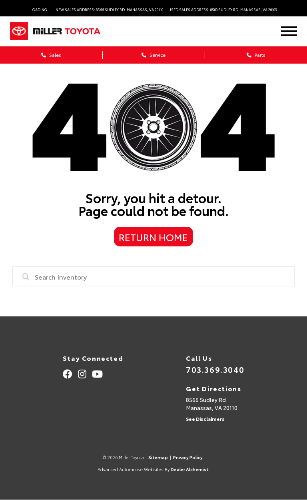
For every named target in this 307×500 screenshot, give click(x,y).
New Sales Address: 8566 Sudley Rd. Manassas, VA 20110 (109, 9)
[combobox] (153, 276)
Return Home (153, 237)
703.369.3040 (215, 369)
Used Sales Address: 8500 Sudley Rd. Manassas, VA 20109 (222, 9)
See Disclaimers (205, 418)
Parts (256, 54)
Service (153, 54)
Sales (51, 54)
